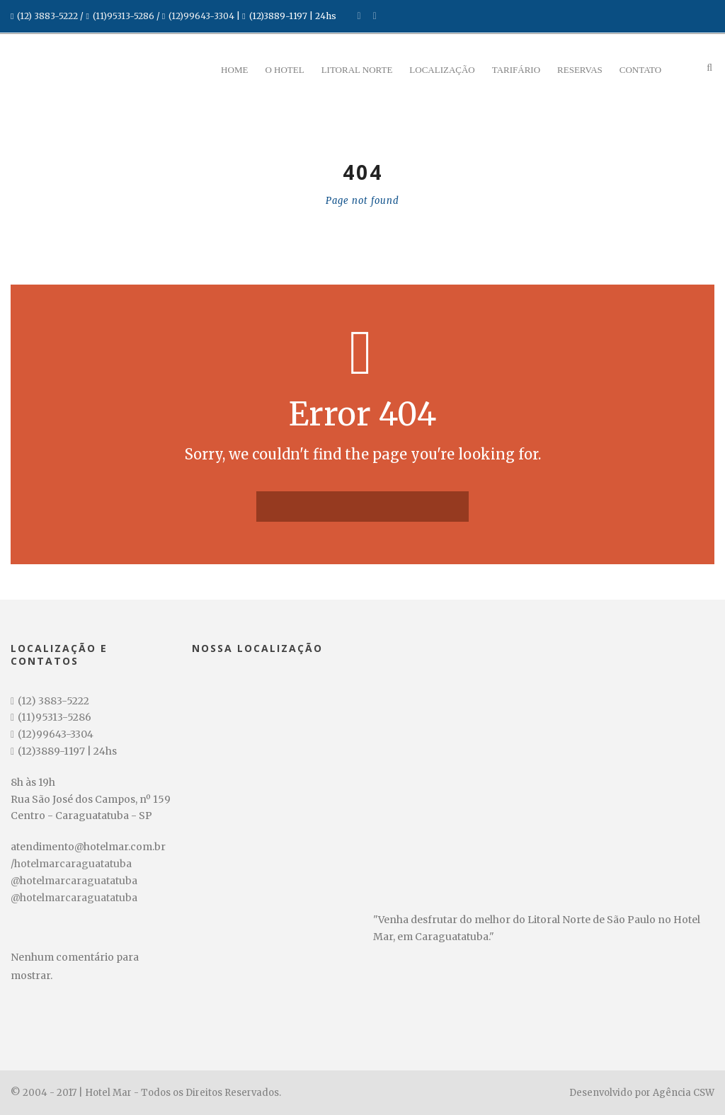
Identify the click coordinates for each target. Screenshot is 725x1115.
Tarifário (516, 69)
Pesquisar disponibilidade (92, 1095)
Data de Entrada (62, 987)
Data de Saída (57, 1030)
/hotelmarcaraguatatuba (71, 863)
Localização (441, 69)
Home (234, 69)
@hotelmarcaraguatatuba (74, 880)
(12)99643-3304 (201, 16)
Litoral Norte (357, 69)
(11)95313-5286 (123, 16)
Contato (640, 69)
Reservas (580, 69)
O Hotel (284, 69)
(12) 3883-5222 (47, 16)
